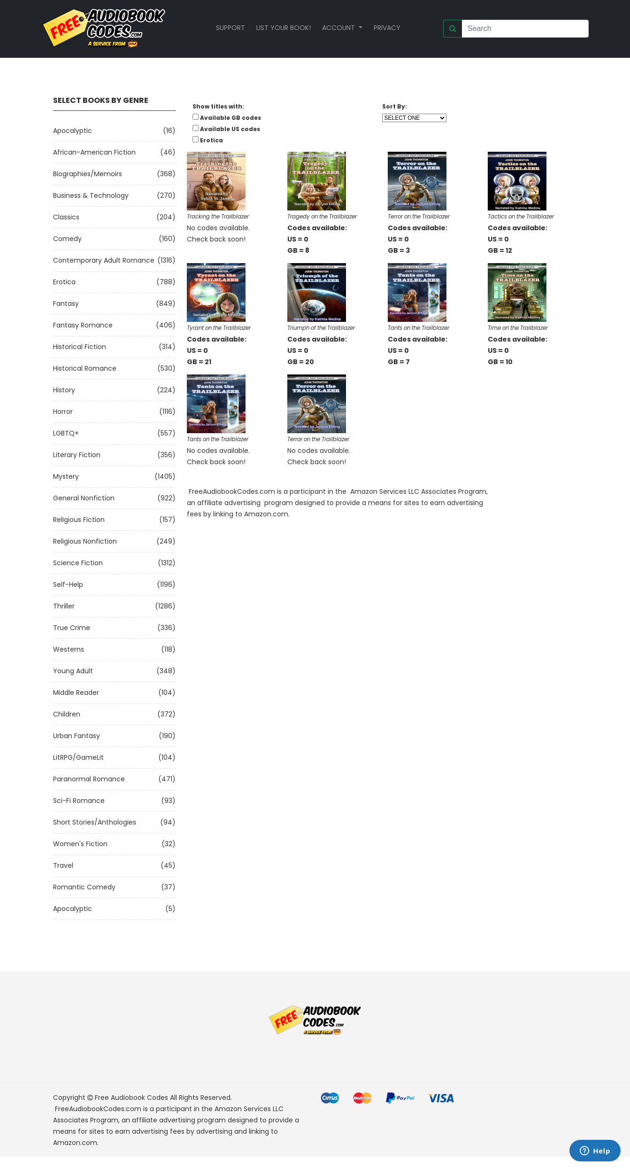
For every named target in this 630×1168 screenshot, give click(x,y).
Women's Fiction (80, 844)
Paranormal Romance (89, 779)
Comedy (67, 238)
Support (230, 27)
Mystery (66, 476)
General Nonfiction (84, 498)
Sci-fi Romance (79, 800)
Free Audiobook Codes (131, 1097)
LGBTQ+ (66, 433)
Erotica (64, 282)
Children (66, 714)
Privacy (387, 27)
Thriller (64, 606)
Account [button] (339, 27)
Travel (63, 865)
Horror (63, 411)
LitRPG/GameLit (78, 757)
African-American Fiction (94, 152)
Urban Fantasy (76, 735)
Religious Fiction (79, 519)
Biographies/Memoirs (87, 174)
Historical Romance (84, 368)
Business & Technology (91, 195)
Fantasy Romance (83, 325)
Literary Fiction (76, 454)
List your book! (283, 27)
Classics (66, 217)
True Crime (71, 627)
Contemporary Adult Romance (103, 260)
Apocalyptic (72, 130)
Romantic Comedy (84, 887)
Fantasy (66, 303)
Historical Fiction (79, 346)
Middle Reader (76, 692)
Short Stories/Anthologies (94, 822)
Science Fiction (78, 563)
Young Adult (73, 671)
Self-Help (68, 584)
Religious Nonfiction (85, 541)
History (64, 390)
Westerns (68, 649)
